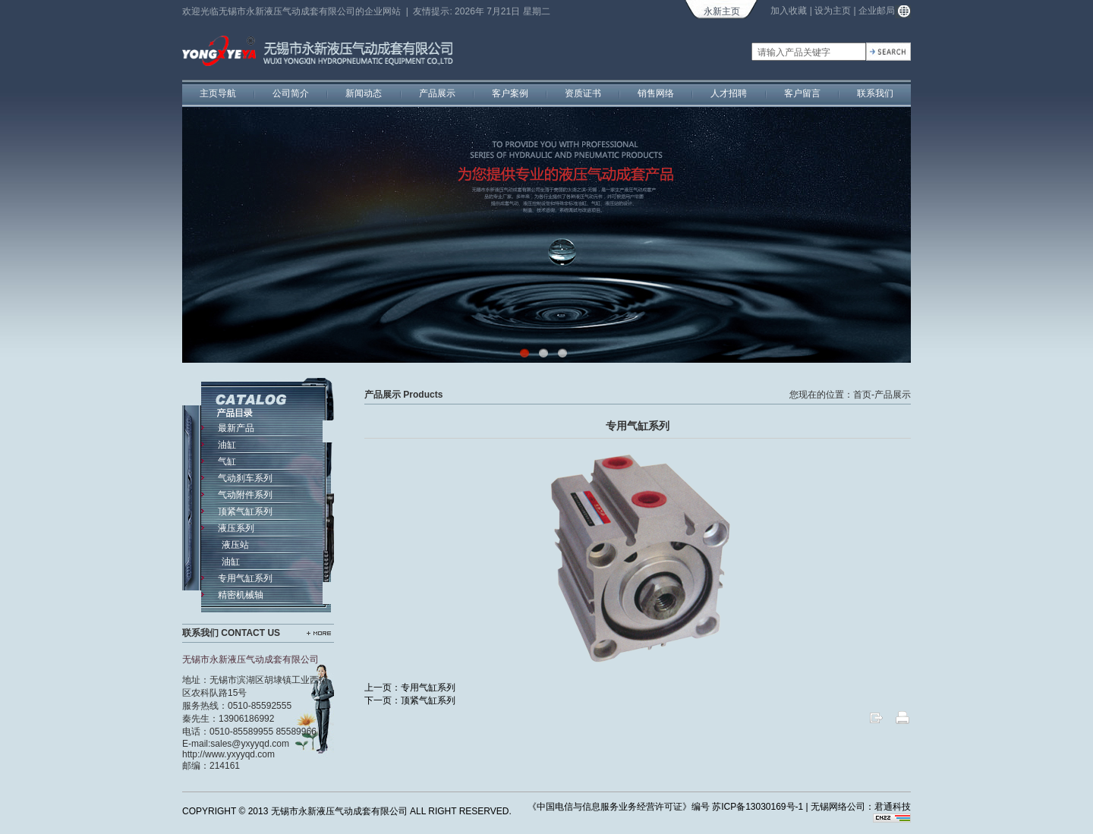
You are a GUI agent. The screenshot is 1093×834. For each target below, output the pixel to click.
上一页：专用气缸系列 (409, 687)
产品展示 (437, 93)
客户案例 (510, 93)
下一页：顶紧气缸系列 (409, 700)
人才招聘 (728, 93)
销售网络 (656, 93)
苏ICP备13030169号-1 (757, 806)
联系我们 (875, 93)
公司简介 (290, 93)
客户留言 (802, 93)
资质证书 (583, 93)
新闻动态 (363, 93)
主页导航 (218, 93)
